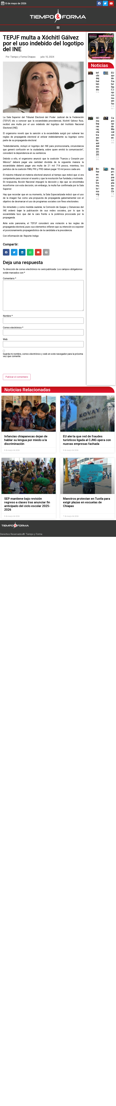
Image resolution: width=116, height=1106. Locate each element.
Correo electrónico (13, 327)
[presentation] (25, 366)
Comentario (9, 278)
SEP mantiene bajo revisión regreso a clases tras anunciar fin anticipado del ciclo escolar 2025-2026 (27, 504)
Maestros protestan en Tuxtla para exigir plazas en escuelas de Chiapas (86, 502)
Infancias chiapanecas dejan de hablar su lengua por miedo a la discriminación (25, 440)
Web (5, 339)
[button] (58, 27)
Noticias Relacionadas (27, 389)
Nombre (8, 316)
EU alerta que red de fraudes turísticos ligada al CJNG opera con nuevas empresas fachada (87, 440)
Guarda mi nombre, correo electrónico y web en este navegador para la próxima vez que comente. (43, 355)
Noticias (99, 65)
